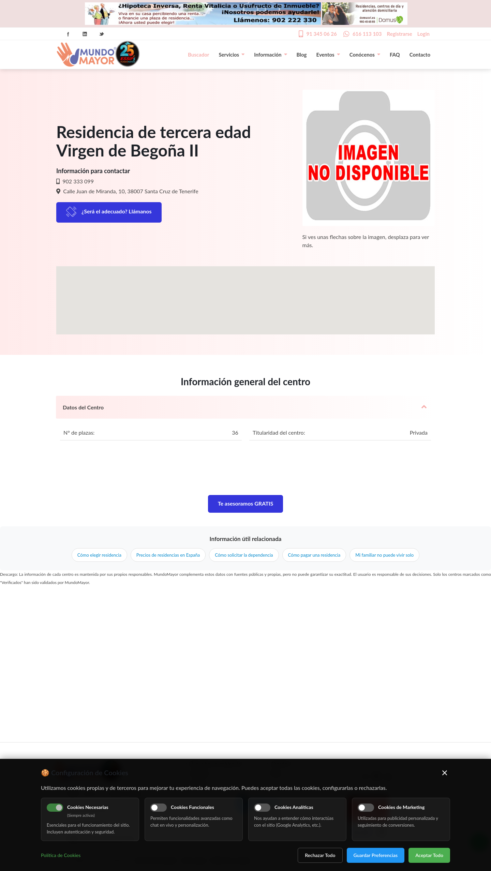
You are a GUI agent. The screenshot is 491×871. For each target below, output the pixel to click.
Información (270, 54)
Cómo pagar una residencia (314, 555)
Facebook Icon (68, 34)
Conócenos (364, 54)
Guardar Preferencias (376, 855)
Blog (302, 54)
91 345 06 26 (321, 34)
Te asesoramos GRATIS (245, 503)
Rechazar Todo (320, 855)
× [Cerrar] (445, 772)
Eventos (328, 54)
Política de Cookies (60, 855)
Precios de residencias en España (168, 555)
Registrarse (399, 34)
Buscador (198, 54)
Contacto (420, 54)
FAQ (395, 54)
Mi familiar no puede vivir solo (384, 555)
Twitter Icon (101, 34)
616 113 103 (367, 34)
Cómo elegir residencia (99, 555)
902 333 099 (77, 181)
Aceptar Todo (429, 855)
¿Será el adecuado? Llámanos (116, 211)
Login (423, 34)
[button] (245, 294)
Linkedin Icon (85, 34)
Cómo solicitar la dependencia (244, 555)
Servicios (231, 54)
